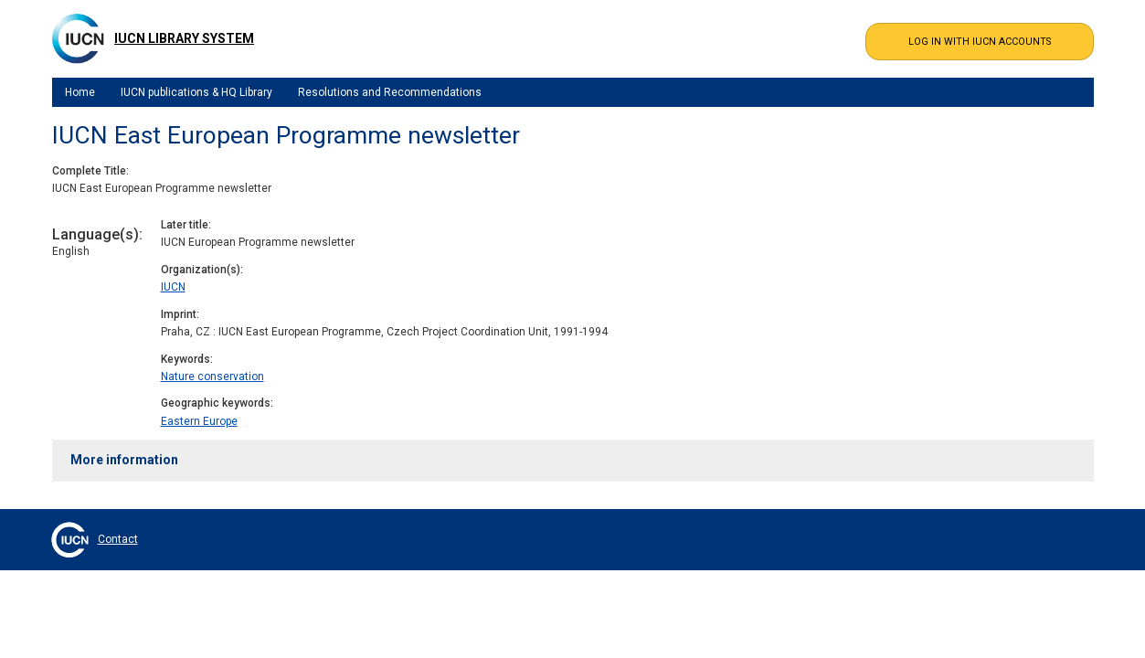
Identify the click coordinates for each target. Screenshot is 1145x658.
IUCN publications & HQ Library (196, 92)
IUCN (173, 287)
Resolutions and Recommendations (390, 92)
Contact (118, 539)
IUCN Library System (184, 38)
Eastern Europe (199, 421)
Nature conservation (212, 376)
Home (80, 92)
